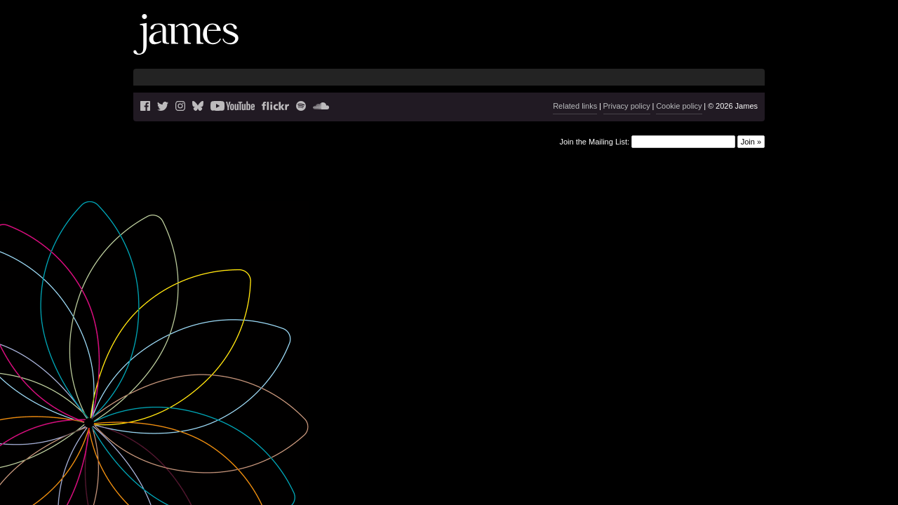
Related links (575, 106)
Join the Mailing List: (594, 141)
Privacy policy (626, 106)
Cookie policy (679, 106)
